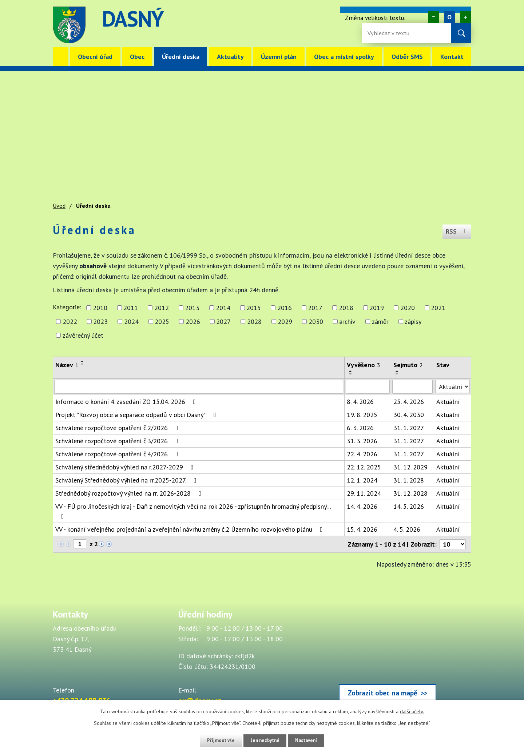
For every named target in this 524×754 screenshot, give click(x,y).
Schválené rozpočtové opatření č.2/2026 (118, 428)
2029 (285, 321)
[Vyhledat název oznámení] (198, 387)
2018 (346, 307)
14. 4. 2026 (362, 506)
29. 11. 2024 (364, 493)
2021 (438, 307)
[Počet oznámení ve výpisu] (453, 544)
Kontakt (452, 56)
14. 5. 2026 (408, 506)
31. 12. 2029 (410, 467)
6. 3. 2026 (360, 428)
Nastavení (309, 740)
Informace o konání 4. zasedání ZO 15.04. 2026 (127, 401)
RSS (456, 230)
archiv (347, 321)
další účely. (412, 711)
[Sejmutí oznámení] (412, 387)
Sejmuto (408, 365)
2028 (254, 321)
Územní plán (279, 56)
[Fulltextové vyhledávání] (391, 33)
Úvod (60, 56)
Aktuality (230, 56)
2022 (70, 321)
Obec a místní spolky (344, 56)
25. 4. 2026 (408, 401)
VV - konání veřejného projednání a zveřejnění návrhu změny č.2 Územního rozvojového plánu (190, 529)
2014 (223, 307)
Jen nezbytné (264, 740)
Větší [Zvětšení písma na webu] (465, 17)
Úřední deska (180, 56)
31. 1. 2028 (408, 480)
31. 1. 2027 (408, 428)
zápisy (413, 321)
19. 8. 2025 (362, 414)
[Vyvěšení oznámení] (368, 387)
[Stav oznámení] (452, 386)
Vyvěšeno (363, 365)
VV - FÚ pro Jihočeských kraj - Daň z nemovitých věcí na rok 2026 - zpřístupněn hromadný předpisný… (193, 511)
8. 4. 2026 (360, 401)
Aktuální (448, 401)
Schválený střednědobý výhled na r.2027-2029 (125, 467)
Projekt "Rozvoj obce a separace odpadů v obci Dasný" (137, 414)
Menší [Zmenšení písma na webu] (433, 17)
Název (67, 365)
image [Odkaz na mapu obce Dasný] (307, 25)
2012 (161, 307)
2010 (100, 307)
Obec (137, 56)
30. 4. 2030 (408, 414)
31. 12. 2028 (410, 493)
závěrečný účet (83, 335)
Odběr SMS (407, 56)
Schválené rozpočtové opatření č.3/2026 (118, 441)
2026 (193, 321)
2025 (162, 321)
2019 (376, 307)
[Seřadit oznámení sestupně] (83, 364)
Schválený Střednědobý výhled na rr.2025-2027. (127, 480)
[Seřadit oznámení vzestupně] (83, 361)
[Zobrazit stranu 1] (79, 543)
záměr (380, 321)
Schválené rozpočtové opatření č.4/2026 (118, 454)
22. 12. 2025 (364, 467)
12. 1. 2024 (362, 480)
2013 (192, 307)
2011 (130, 307)
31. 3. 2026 (362, 441)
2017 (315, 307)
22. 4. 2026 (362, 454)
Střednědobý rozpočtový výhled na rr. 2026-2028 (129, 493)
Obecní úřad (95, 56)
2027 (223, 321)
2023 (100, 321)
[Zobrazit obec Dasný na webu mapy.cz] (387, 657)
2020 (407, 307)
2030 (316, 321)
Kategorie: (67, 307)
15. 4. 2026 (362, 529)
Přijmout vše (217, 740)
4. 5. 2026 (406, 529)
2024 (131, 321)
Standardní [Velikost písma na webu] (449, 17)
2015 (253, 307)
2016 (284, 307)
